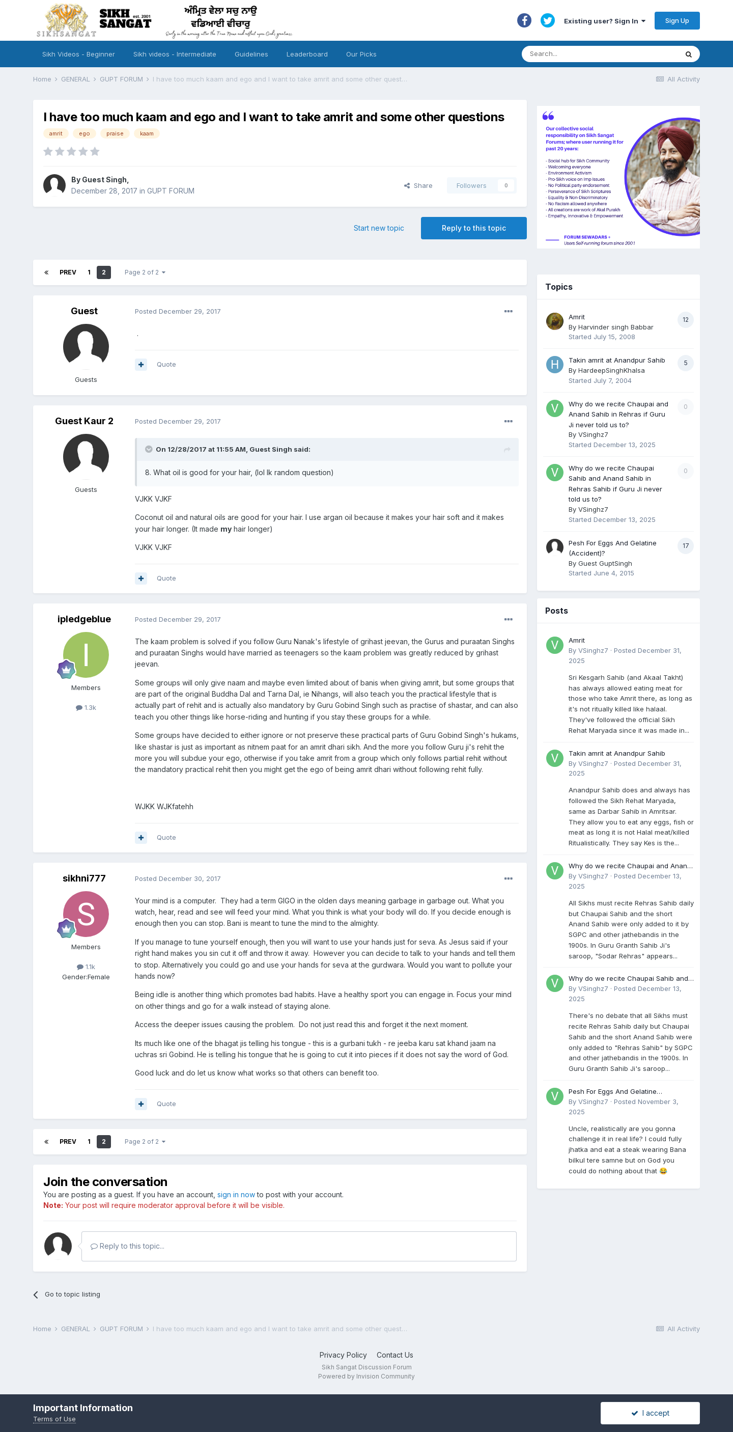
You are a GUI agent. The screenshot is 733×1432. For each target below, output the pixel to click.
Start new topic (379, 228)
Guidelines (251, 54)
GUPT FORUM (170, 190)
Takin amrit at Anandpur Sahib (617, 360)
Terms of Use (54, 1419)
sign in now (236, 1194)
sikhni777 (84, 878)
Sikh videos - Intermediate (174, 54)
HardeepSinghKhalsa (611, 370)
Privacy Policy (343, 1355)
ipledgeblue (84, 619)
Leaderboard (307, 54)
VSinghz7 (593, 434)
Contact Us (395, 1355)
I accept (650, 1413)
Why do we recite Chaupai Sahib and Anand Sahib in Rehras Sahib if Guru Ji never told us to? (630, 979)
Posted (178, 311)
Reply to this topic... (127, 1246)
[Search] (590, 54)
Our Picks (361, 54)
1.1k (86, 966)
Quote (166, 364)
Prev (68, 272)
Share (418, 185)
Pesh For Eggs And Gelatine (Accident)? (613, 1092)
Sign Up (677, 20)
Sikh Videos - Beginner (78, 54)
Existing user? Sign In (604, 21)
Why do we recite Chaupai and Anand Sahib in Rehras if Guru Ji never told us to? (618, 414)
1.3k (86, 707)
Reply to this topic (474, 228)
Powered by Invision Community (366, 1376)
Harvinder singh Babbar (616, 327)
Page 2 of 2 (145, 272)
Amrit (577, 317)
